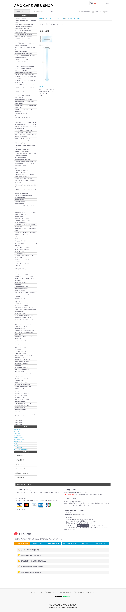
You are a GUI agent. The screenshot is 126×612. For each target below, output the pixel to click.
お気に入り (96, 11)
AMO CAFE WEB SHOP (33, 6)
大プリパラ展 (59, 18)
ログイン (107, 11)
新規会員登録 (84, 11)
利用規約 (81, 592)
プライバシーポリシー (22, 469)
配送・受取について (101, 543)
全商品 (41, 18)
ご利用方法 (18, 455)
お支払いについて (38, 543)
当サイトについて (21, 464)
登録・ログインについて (69, 543)
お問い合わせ (19, 477)
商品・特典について (53, 543)
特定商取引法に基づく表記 (68, 592)
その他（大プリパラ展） (73, 18)
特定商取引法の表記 (21, 473)
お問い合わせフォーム (83, 525)
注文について (85, 543)
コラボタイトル (49, 18)
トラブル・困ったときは (22, 543)
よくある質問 (19, 460)
